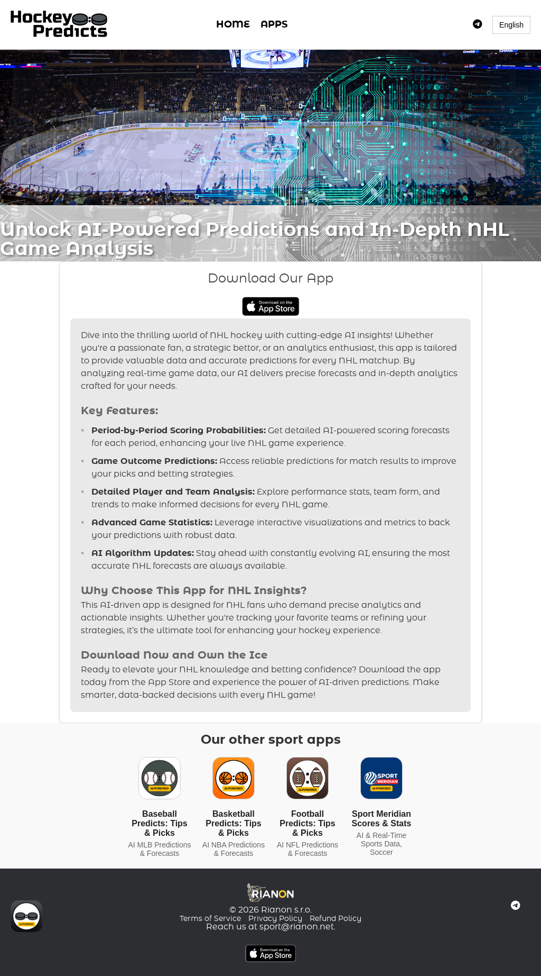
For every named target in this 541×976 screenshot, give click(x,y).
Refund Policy (335, 919)
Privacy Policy (275, 919)
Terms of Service (210, 919)
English (511, 25)
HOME (233, 25)
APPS (273, 25)
